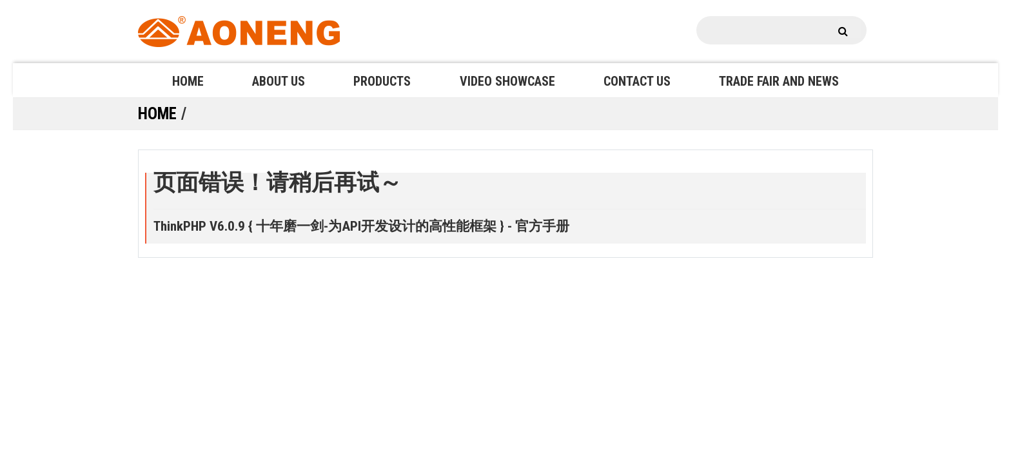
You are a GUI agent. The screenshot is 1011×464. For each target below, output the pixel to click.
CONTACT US (637, 81)
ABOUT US (278, 81)
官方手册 (542, 226)
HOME (188, 81)
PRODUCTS (382, 81)
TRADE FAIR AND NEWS (779, 81)
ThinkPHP (179, 226)
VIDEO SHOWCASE (507, 81)
